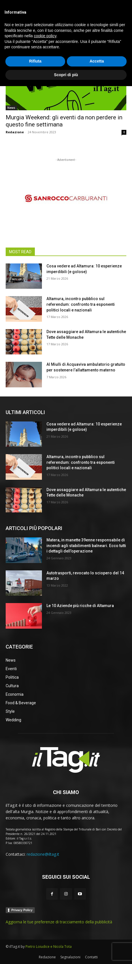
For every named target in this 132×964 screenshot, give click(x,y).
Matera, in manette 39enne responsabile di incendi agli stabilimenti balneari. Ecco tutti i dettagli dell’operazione (86, 545)
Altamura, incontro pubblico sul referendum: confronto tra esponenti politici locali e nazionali (80, 304)
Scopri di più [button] (66, 952)
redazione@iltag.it (43, 854)
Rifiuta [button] (35, 939)
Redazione (15, 132)
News (11, 108)
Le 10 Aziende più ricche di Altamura (80, 605)
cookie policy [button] (45, 913)
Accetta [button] (97, 939)
